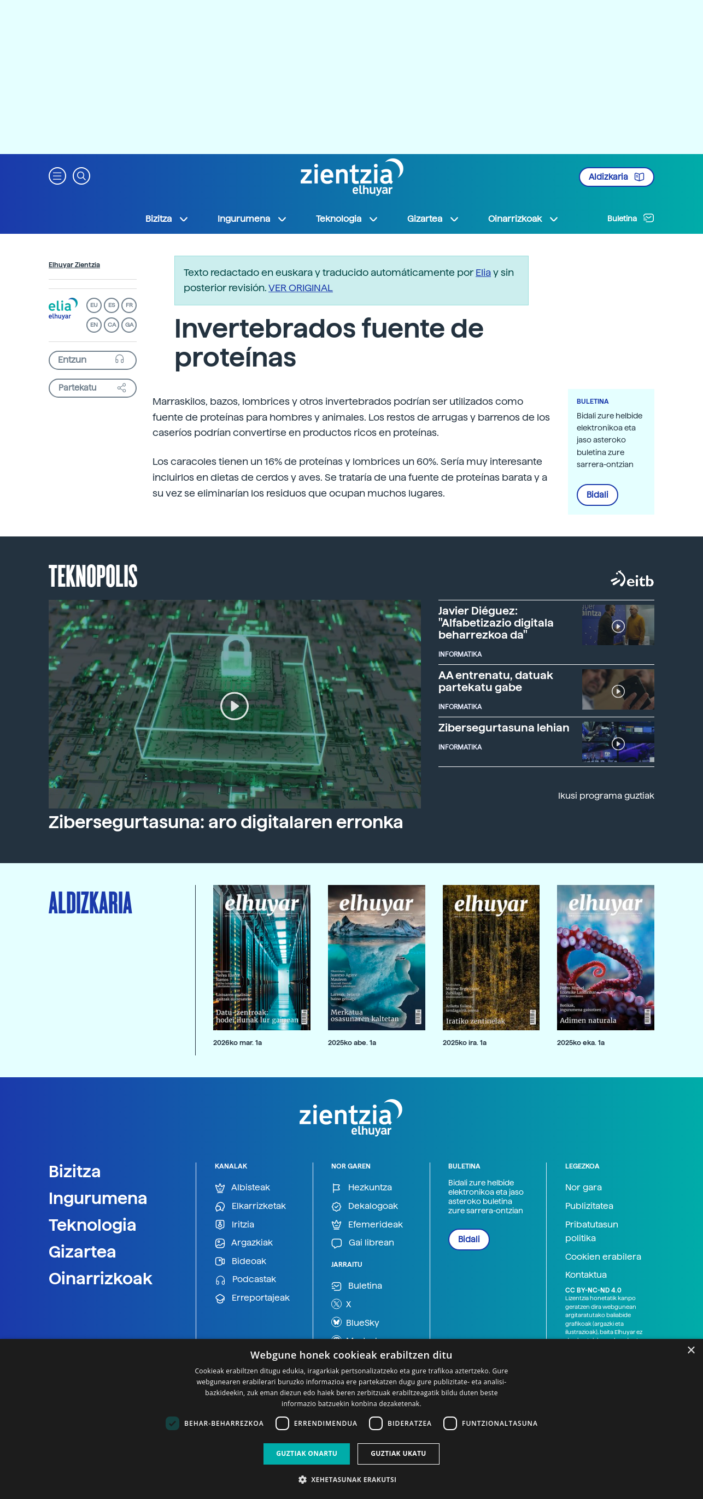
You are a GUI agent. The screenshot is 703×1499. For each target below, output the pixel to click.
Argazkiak (244, 1243)
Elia (483, 272)
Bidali (597, 495)
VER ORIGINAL (300, 287)
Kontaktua (586, 1275)
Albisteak (242, 1188)
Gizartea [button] (433, 219)
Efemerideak (367, 1225)
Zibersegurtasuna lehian (504, 727)
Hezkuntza (361, 1188)
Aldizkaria (617, 177)
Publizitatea (589, 1206)
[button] (57, 175)
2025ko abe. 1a (352, 1042)
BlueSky (355, 1322)
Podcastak (245, 1279)
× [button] (691, 1351)
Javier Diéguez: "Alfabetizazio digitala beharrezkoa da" (496, 622)
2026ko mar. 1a (237, 1042)
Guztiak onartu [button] (306, 1453)
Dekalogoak (364, 1206)
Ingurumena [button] (253, 219)
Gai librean (362, 1243)
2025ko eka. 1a (581, 1042)
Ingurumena (98, 1198)
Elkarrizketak (250, 1206)
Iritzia (234, 1225)
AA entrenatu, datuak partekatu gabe (495, 681)
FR (129, 305)
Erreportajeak (252, 1298)
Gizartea (82, 1251)
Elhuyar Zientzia (74, 265)
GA (129, 324)
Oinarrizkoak (101, 1278)
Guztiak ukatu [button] (398, 1453)
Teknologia (93, 1225)
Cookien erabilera (603, 1257)
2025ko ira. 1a (465, 1042)
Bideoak (240, 1261)
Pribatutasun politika (591, 1231)
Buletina (630, 218)
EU (94, 305)
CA (112, 324)
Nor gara (583, 1187)
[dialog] (351, 1419)
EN (94, 324)
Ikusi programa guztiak (606, 795)
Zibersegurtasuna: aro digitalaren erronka (226, 822)
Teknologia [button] (347, 219)
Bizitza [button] (167, 219)
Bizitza (75, 1171)
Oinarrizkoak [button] (523, 219)
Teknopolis (93, 574)
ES (111, 305)
